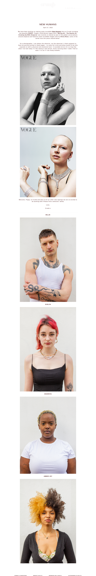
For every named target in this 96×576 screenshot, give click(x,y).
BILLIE (48, 214)
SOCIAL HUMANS (39, 10)
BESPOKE (66, 10)
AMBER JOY (48, 476)
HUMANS (18, 10)
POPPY (30, 33)
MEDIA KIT (78, 8)
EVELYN (48, 304)
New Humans (56, 31)
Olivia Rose (64, 36)
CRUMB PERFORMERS (53, 10)
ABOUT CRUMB (75, 10)
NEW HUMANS (28, 10)
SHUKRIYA (48, 394)
